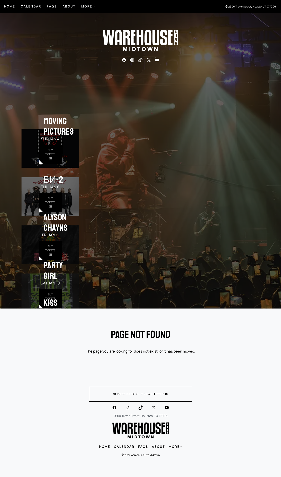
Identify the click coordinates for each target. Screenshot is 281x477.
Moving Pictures (58, 126)
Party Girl (53, 270)
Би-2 (53, 179)
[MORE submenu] (94, 6)
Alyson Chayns (55, 222)
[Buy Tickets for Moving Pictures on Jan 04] (50, 154)
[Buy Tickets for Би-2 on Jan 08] (50, 202)
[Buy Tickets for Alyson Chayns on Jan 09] (50, 250)
